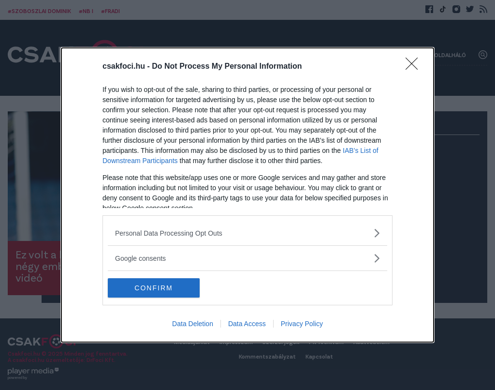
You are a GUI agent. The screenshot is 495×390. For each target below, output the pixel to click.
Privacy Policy (302, 324)
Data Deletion (192, 324)
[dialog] (247, 195)
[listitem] (247, 233)
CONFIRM (153, 287)
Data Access (247, 324)
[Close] (415, 67)
